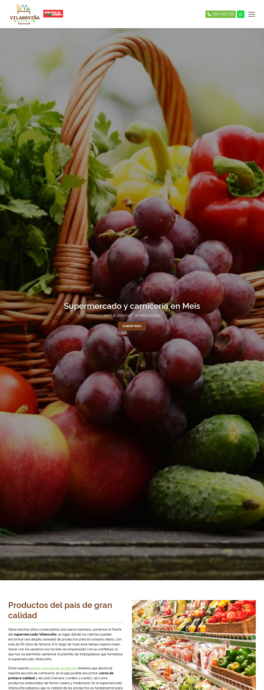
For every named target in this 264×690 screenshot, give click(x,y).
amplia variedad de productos (53, 668)
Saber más (132, 326)
